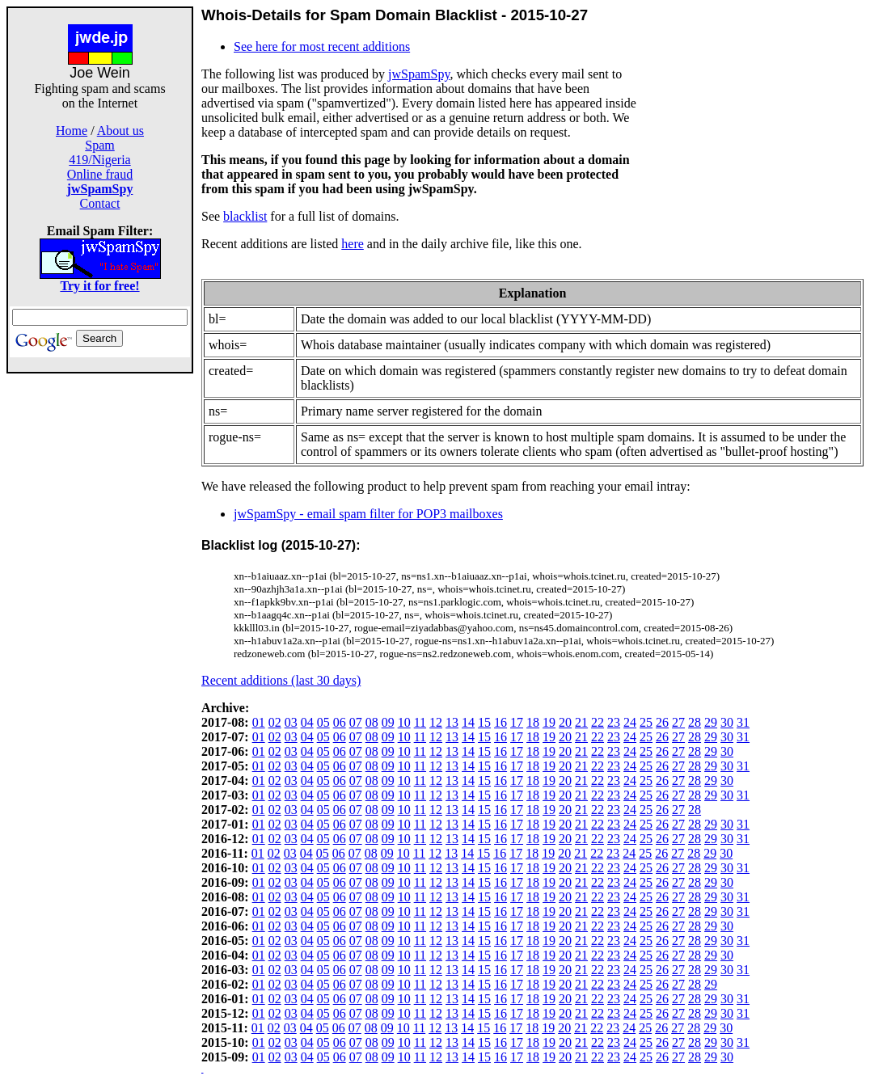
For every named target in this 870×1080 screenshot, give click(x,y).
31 (743, 722)
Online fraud (100, 174)
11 (420, 722)
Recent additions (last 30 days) (281, 680)
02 (274, 722)
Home (71, 130)
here (352, 244)
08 (371, 722)
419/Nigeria (99, 160)
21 (581, 722)
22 (597, 722)
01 (258, 722)
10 (404, 722)
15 (484, 722)
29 (710, 722)
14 (468, 722)
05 (323, 722)
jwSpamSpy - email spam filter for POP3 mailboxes (368, 514)
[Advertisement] (100, 616)
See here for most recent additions (322, 46)
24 (629, 722)
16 (500, 722)
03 (291, 722)
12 (435, 722)
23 (613, 722)
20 (565, 722)
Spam (99, 145)
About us (120, 130)
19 (549, 722)
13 (452, 722)
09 (388, 722)
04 (307, 722)
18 (532, 722)
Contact (100, 203)
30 (726, 722)
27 (678, 722)
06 (339, 722)
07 (355, 722)
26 (662, 722)
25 (646, 722)
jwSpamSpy (419, 74)
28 (694, 722)
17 (516, 722)
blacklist (245, 216)
